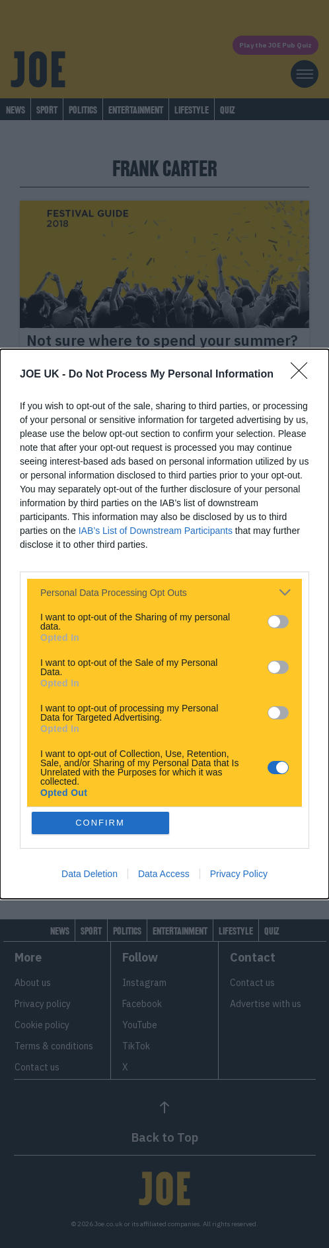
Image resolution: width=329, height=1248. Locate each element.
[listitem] (164, 592)
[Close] (303, 374)
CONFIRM (100, 823)
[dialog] (164, 624)
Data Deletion (89, 874)
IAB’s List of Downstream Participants (156, 530)
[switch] (278, 621)
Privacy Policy (239, 874)
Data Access (164, 874)
